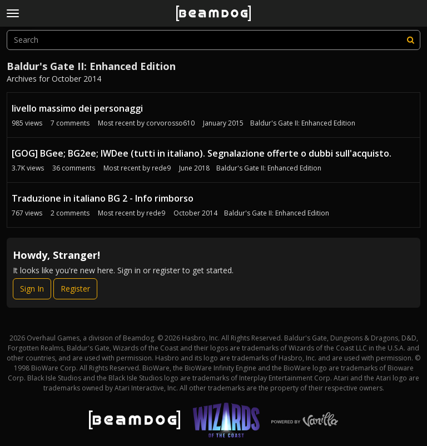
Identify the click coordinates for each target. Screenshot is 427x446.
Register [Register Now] (75, 288)
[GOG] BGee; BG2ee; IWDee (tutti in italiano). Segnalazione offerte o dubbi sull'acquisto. (201, 153)
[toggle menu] (13, 13)
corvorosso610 (170, 123)
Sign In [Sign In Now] (32, 288)
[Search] (410, 40)
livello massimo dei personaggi (77, 108)
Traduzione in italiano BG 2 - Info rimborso (102, 198)
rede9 (161, 168)
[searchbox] (213, 40)
